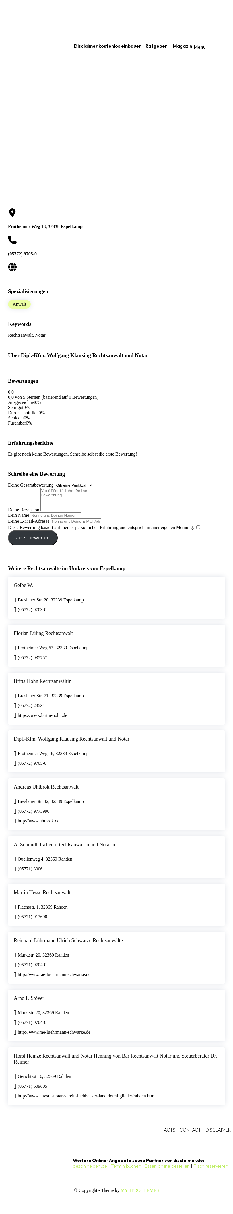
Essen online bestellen (167, 1170)
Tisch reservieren (210, 1170)
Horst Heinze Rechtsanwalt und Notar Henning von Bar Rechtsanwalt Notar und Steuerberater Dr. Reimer (115, 1063)
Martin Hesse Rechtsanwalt (42, 897)
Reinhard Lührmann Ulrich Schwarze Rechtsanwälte (68, 945)
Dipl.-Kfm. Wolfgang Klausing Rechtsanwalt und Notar (71, 743)
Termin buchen (126, 1170)
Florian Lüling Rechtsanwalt (43, 637)
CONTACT (190, 1134)
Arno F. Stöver (29, 1002)
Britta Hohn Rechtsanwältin (42, 685)
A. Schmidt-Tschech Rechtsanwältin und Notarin (64, 849)
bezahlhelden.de (90, 1170)
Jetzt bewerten (33, 542)
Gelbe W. (23, 590)
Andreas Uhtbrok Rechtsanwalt (46, 791)
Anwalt (19, 304)
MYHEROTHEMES (140, 1194)
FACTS (168, 1134)
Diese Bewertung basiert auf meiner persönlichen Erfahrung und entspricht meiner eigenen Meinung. (101, 531)
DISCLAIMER (218, 1134)
